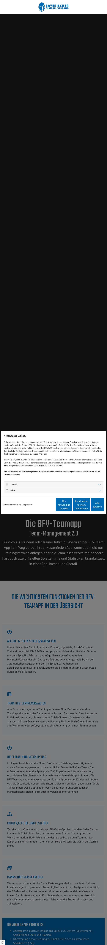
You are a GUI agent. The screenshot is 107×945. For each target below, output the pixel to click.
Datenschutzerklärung (12, 500)
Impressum (27, 500)
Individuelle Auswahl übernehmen (61, 506)
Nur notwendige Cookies (32, 506)
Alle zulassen (90, 506)
